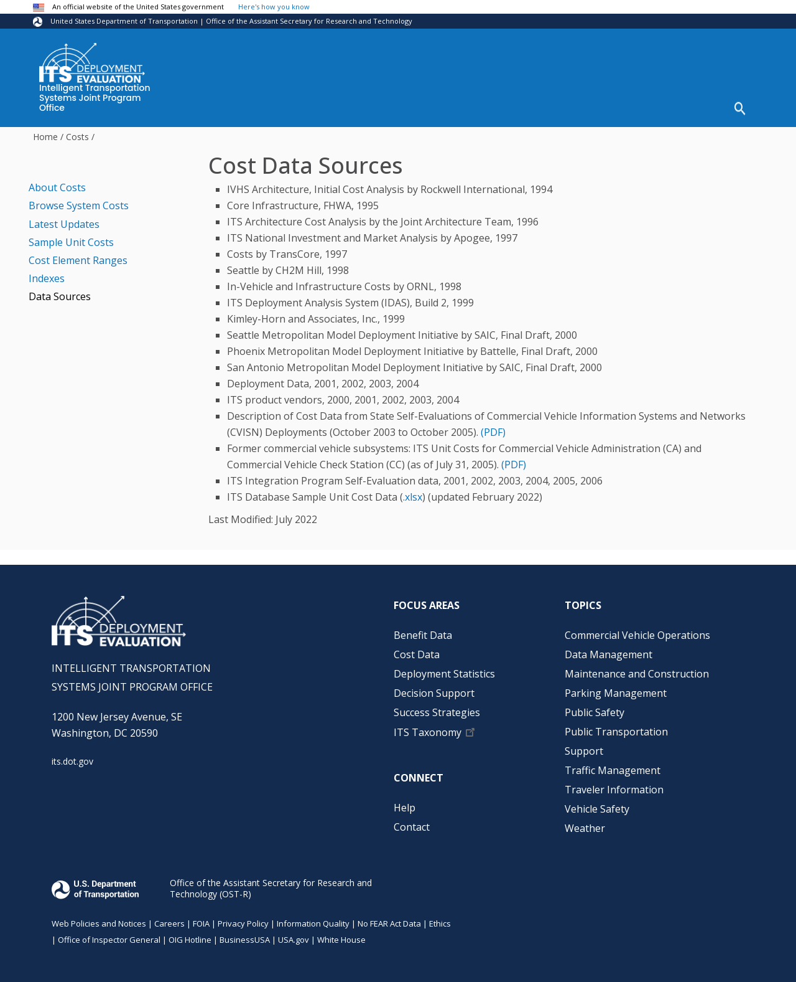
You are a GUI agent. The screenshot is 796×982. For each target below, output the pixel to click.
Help (694, 106)
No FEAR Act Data (389, 919)
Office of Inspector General (109, 935)
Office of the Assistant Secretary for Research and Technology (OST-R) (271, 883)
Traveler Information (614, 785)
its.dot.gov (72, 757)
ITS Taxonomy (427, 728)
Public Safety (594, 708)
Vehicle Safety (597, 804)
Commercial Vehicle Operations (637, 631)
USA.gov (293, 935)
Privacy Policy (243, 919)
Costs (77, 132)
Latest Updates (64, 220)
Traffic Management (612, 766)
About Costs (57, 183)
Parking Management (616, 689)
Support (584, 746)
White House (341, 935)
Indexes (47, 274)
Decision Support (513, 106)
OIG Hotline (190, 935)
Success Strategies (618, 106)
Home (45, 132)
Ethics (440, 919)
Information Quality (313, 919)
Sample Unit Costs (71, 238)
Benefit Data (233, 106)
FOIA (201, 919)
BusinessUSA (245, 935)
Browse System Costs (79, 202)
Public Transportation (616, 727)
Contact (412, 822)
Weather (585, 824)
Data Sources (60, 293)
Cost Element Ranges (78, 256)
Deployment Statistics (401, 106)
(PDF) (493, 428)
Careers (169, 919)
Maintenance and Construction (637, 669)
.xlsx (412, 492)
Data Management (608, 650)
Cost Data (307, 106)
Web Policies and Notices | (103, 919)
